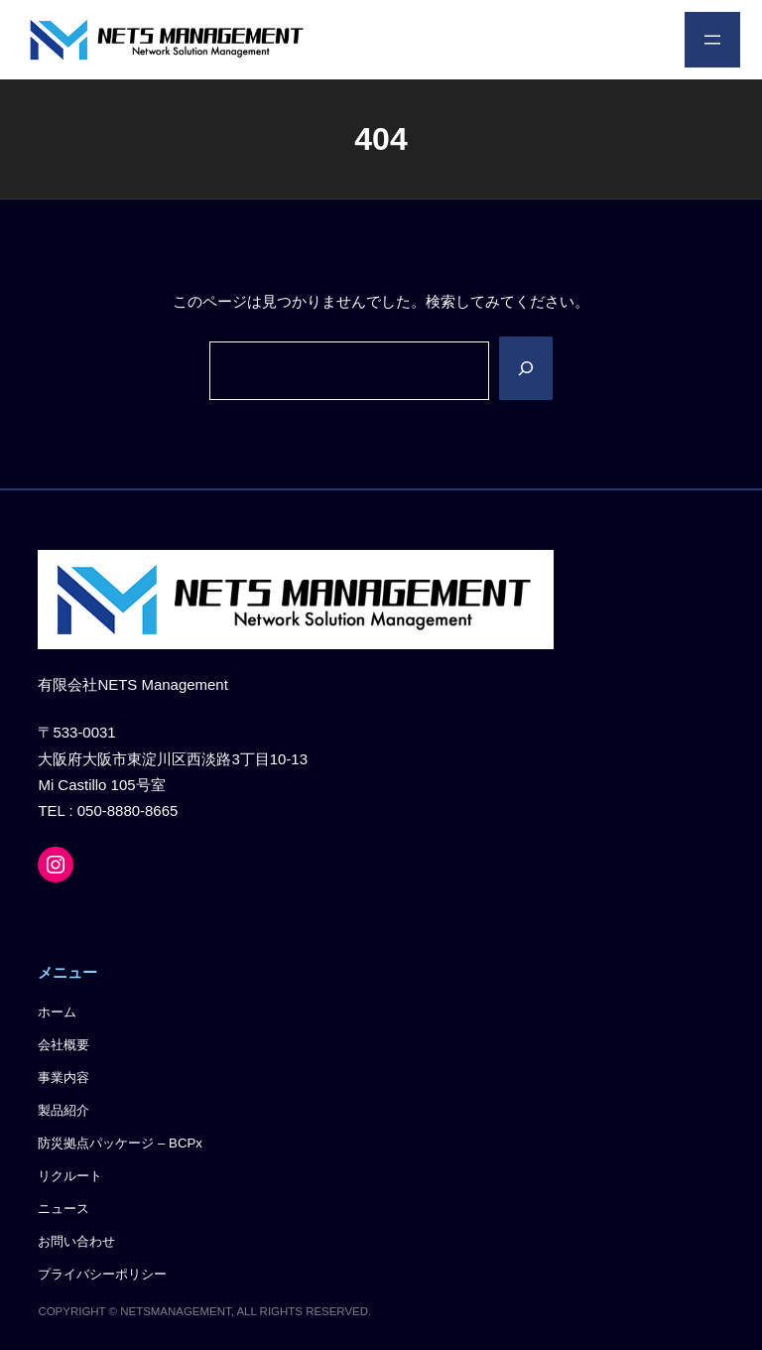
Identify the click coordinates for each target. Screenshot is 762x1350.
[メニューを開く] (712, 40)
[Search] (526, 368)
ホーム (57, 1012)
